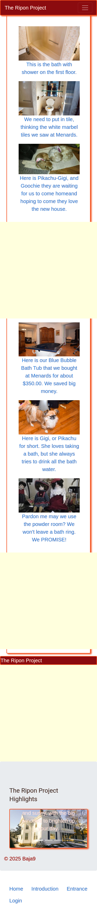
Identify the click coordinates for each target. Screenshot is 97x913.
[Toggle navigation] (85, 8)
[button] (15, 829)
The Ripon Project (25, 8)
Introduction (44, 889)
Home (16, 889)
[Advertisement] (48, 270)
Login (15, 900)
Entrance (77, 889)
